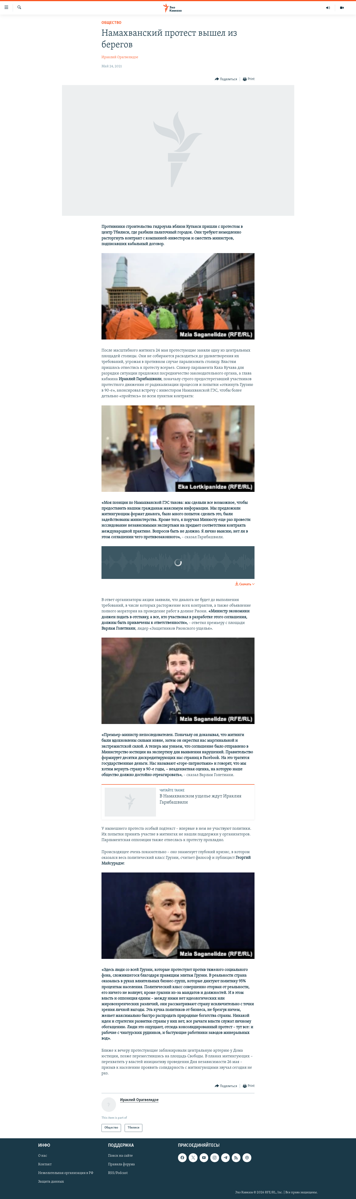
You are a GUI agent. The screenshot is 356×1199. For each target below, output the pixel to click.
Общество (111, 23)
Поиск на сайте (120, 1156)
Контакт (45, 1164)
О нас (42, 1156)
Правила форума (121, 1164)
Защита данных (51, 1182)
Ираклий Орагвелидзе (119, 57)
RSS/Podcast (118, 1173)
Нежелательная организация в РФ (65, 1173)
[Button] (226, 79)
